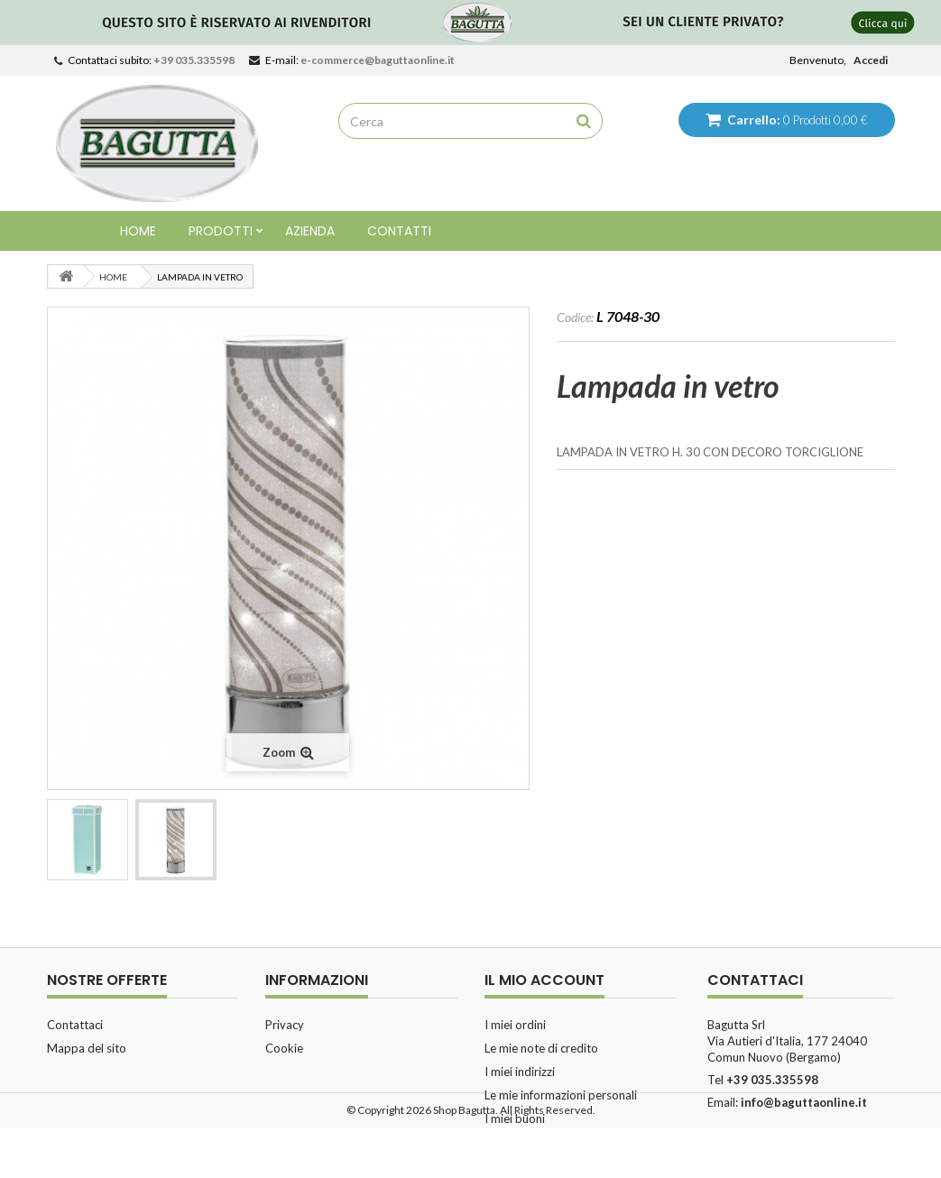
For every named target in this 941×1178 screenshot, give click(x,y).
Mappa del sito (86, 1048)
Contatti (399, 231)
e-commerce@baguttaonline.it (377, 60)
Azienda (310, 231)
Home (138, 231)
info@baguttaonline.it (804, 1102)
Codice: (575, 317)
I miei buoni (514, 1118)
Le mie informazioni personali (560, 1095)
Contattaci (75, 1024)
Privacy (284, 1024)
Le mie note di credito (541, 1048)
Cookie (284, 1048)
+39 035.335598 (194, 60)
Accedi (870, 60)
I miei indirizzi (519, 1071)
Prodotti (221, 231)
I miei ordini (515, 1024)
